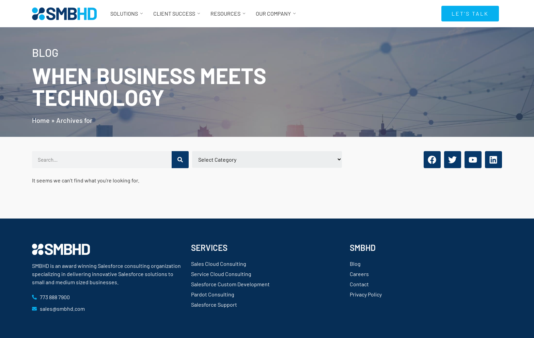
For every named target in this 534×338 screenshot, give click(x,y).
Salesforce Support (214, 304)
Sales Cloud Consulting (218, 263)
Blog (355, 263)
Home (41, 120)
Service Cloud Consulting (221, 274)
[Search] (180, 159)
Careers (359, 274)
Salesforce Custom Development (230, 284)
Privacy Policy (366, 294)
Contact (359, 284)
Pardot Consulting (212, 294)
